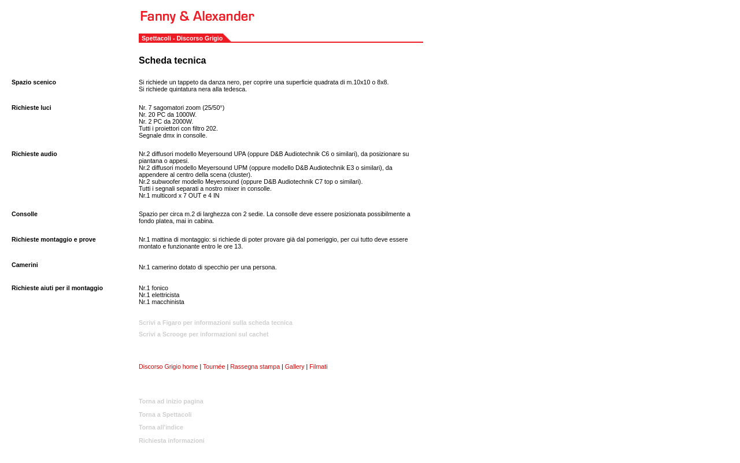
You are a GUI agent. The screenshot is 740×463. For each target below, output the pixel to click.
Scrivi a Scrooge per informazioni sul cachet (203, 334)
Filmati (318, 366)
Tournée (214, 366)
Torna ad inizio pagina (171, 401)
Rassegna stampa (256, 366)
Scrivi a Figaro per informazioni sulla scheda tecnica (216, 322)
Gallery (295, 366)
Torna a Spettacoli (165, 414)
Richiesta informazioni (172, 440)
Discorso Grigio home (168, 366)
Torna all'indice (161, 427)
